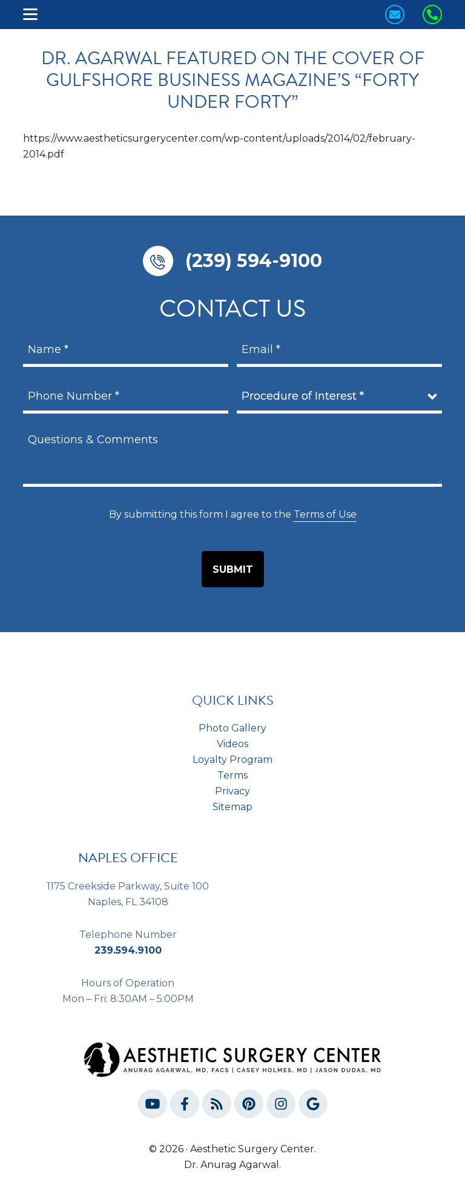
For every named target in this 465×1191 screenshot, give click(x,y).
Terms (232, 775)
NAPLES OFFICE (128, 858)
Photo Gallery (232, 728)
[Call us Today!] (432, 14)
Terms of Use (325, 514)
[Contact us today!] (394, 14)
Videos (232, 744)
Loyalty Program (232, 759)
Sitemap (232, 807)
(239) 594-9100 (253, 260)
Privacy (232, 791)
